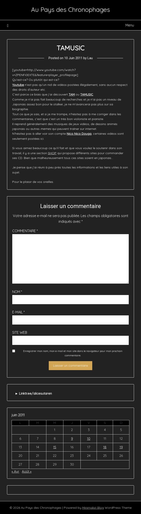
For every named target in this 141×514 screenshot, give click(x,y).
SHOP (52, 153)
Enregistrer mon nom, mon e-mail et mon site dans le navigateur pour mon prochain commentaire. (72, 353)
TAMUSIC (86, 94)
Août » (26, 471)
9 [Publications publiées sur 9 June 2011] (72, 438)
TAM (72, 94)
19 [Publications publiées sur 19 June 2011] (121, 447)
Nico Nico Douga (79, 134)
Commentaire (25, 231)
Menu (129, 25)
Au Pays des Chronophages (70, 9)
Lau (90, 58)
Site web (19, 332)
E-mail (18, 312)
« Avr (15, 471)
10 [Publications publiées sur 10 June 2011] (88, 438)
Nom (17, 292)
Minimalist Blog (93, 508)
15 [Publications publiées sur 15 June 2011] (54, 447)
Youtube (18, 85)
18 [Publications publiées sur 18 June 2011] (104, 447)
